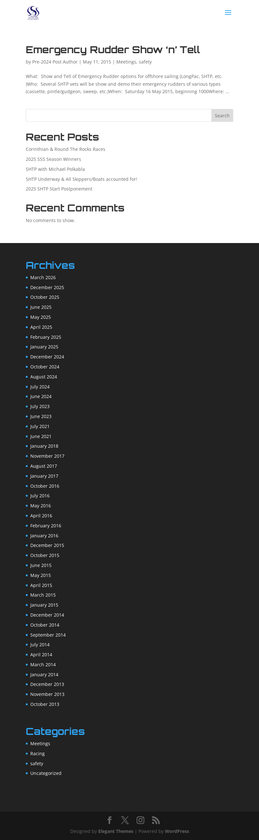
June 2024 (41, 396)
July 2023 (40, 406)
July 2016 (40, 496)
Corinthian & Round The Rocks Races (65, 149)
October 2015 (44, 555)
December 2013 (47, 684)
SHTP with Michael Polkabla (55, 169)
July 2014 (40, 644)
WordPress (177, 831)
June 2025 (41, 307)
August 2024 (43, 377)
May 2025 (40, 317)
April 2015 (41, 585)
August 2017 (43, 466)
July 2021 (40, 426)
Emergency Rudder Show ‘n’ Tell (113, 49)
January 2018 (44, 446)
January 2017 (44, 476)
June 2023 (41, 416)
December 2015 (47, 545)
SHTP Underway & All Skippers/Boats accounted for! (81, 179)
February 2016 (45, 526)
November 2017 (47, 456)
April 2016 (41, 516)
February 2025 (45, 337)
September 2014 (48, 635)
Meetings (126, 62)
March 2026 (43, 277)
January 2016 (44, 535)
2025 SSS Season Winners (53, 159)
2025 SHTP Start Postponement (59, 189)
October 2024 (44, 367)
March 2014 (43, 664)
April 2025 (41, 327)
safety (145, 62)
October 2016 (44, 486)
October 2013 (44, 704)
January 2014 (44, 674)
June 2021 (41, 436)
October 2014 (44, 625)
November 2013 (47, 694)
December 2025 (47, 287)
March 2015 (43, 595)
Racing (37, 753)
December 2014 (47, 615)
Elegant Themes (115, 831)
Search (222, 115)
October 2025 (44, 297)
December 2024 (47, 357)
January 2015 (44, 605)
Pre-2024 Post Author (55, 62)
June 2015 (41, 565)
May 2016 (40, 506)
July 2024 (40, 387)
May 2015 (40, 575)
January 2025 (44, 347)
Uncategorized (46, 773)
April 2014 (41, 654)
